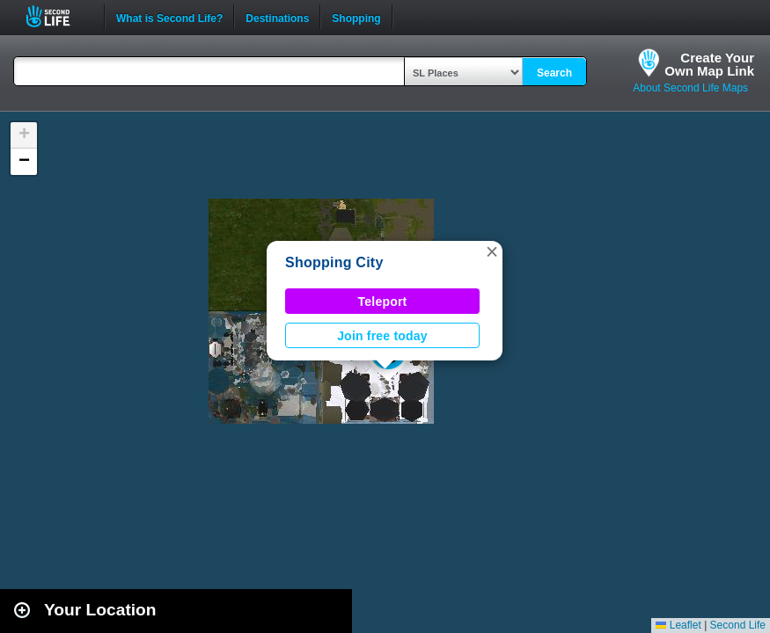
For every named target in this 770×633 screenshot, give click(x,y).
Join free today (382, 336)
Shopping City (334, 262)
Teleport (382, 302)
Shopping (356, 16)
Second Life (58, 16)
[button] (491, 251)
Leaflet (678, 625)
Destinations (277, 16)
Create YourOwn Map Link (709, 64)
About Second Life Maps (690, 88)
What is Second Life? (169, 16)
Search (554, 73)
